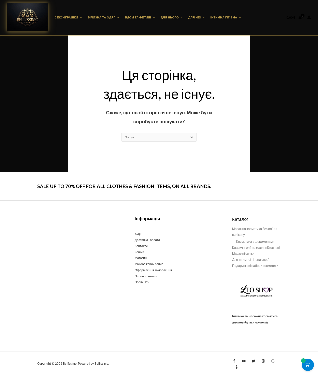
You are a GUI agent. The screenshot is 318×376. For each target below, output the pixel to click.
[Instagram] (260, 364)
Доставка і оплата (148, 240)
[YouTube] (243, 364)
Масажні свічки (243, 254)
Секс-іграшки (68, 17)
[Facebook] (234, 364)
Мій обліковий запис (149, 264)
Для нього (172, 17)
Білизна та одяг (103, 17)
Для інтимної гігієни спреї (250, 260)
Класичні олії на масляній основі (256, 248)
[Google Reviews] (269, 364)
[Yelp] (277, 364)
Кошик (139, 252)
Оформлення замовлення (154, 270)
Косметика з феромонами (255, 242)
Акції (138, 234)
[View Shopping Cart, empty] (294, 17)
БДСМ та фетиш (140, 17)
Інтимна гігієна (225, 17)
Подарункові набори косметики (255, 266)
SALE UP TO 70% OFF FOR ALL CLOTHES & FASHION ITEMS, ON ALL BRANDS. (131, 186)
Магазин (141, 258)
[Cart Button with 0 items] (308, 366)
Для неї (196, 17)
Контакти (141, 246)
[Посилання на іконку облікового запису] (309, 17)
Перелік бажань (146, 276)
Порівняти (142, 282)
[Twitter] (251, 364)
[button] (80, 17)
